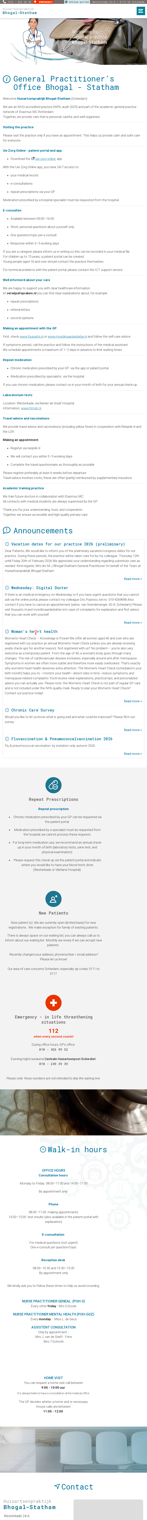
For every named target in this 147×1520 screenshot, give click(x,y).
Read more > (133, 579)
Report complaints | (46, 1499)
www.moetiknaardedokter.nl (67, 336)
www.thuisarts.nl (31, 336)
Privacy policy (78, 1499)
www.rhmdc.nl (31, 408)
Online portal (77, 2)
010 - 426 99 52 (20, 2)
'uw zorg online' (45, 159)
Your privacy (108, 1499)
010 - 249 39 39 (120, 884)
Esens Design (94, 1511)
